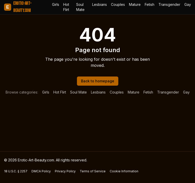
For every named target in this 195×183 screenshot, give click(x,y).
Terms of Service (93, 171)
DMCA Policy (41, 171)
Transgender (169, 4)
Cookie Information (124, 171)
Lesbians (99, 4)
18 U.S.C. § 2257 (15, 171)
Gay (187, 4)
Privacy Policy (65, 171)
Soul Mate (80, 7)
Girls (55, 4)
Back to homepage (97, 81)
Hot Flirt (66, 7)
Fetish (149, 4)
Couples (118, 4)
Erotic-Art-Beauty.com (17, 7)
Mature (135, 4)
